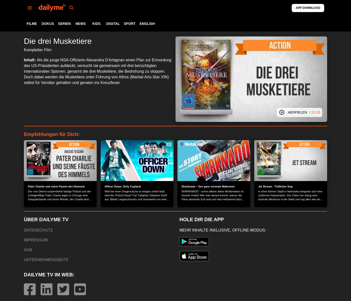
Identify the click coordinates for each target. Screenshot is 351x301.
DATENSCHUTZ (38, 230)
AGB (28, 250)
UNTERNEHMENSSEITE (46, 260)
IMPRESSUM (36, 240)
